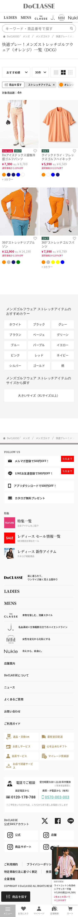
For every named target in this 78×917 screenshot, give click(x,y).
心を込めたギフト (54, 746)
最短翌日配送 (52, 736)
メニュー (8, 911)
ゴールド (39, 365)
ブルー (15, 345)
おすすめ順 (13, 72)
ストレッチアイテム (39, 84)
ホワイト (15, 324)
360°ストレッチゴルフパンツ (58, 244)
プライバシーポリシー (40, 864)
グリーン (62, 334)
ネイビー (62, 355)
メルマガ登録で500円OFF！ (41, 459)
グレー (62, 324)
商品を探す (16, 897)
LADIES (10, 17)
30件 (38, 72)
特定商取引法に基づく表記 (20, 871)
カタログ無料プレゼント (26, 498)
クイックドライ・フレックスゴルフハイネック (58, 157)
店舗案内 (9, 663)
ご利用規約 (11, 864)
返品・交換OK (17, 736)
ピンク (15, 355)
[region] (39, 17)
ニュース (9, 687)
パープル (39, 345)
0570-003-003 (57, 797)
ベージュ (39, 334)
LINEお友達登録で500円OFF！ (41, 471)
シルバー (15, 365)
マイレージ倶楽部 (55, 756)
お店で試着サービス (19, 765)
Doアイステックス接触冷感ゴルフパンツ (18, 157)
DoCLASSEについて (16, 675)
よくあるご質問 (13, 699)
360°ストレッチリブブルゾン (18, 244)
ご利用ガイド (12, 723)
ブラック (39, 324)
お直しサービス (18, 746)
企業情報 (9, 879)
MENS (26, 17)
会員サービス (16, 756)
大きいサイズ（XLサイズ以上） (39, 395)
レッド (39, 355)
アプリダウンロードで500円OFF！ (32, 486)
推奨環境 (51, 871)
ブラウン (15, 334)
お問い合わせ (12, 711)
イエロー (62, 345)
